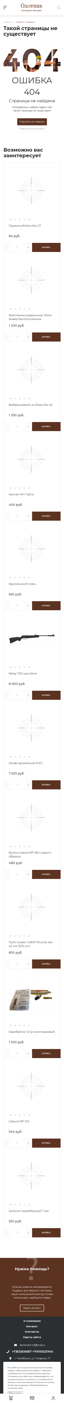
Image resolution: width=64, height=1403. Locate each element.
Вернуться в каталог (32, 128)
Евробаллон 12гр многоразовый (32, 1031)
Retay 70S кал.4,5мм (23, 673)
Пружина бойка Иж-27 (25, 225)
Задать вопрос (32, 1308)
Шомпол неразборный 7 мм (29, 1211)
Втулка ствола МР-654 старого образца (30, 854)
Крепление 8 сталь (22, 584)
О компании (32, 1320)
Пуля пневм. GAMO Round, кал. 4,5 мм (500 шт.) (31, 944)
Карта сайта (32, 1337)
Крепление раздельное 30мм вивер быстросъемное (30, 317)
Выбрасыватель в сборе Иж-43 (31, 404)
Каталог (32, 1326)
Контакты (32, 1331)
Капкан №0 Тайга (21, 494)
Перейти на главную (32, 121)
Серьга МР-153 (19, 1121)
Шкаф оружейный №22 (25, 763)
